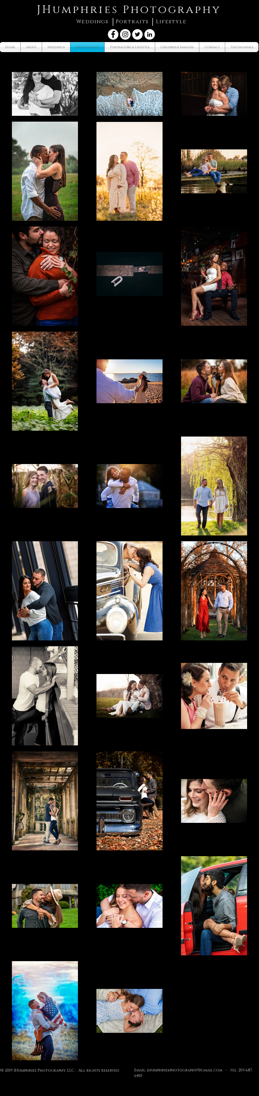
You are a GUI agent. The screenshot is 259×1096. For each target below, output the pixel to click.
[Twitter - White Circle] (137, 34)
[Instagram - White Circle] (125, 34)
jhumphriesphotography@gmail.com (184, 1070)
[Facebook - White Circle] (113, 34)
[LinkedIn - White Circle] (149, 34)
